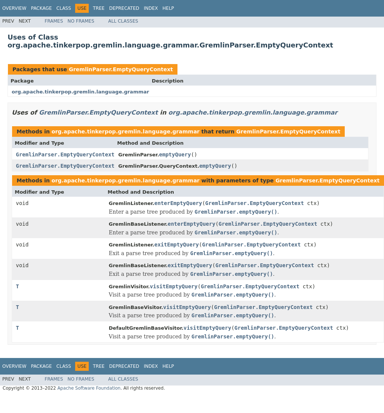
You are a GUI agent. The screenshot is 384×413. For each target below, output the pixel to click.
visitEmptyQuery (173, 286)
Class (63, 8)
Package (41, 8)
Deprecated (124, 8)
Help (168, 8)
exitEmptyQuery (176, 245)
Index (151, 8)
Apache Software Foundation (88, 388)
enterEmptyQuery (178, 203)
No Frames (81, 21)
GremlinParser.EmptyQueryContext (121, 69)
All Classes (123, 21)
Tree (99, 8)
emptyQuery (175, 154)
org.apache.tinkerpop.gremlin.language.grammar (80, 92)
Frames (54, 21)
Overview (14, 8)
